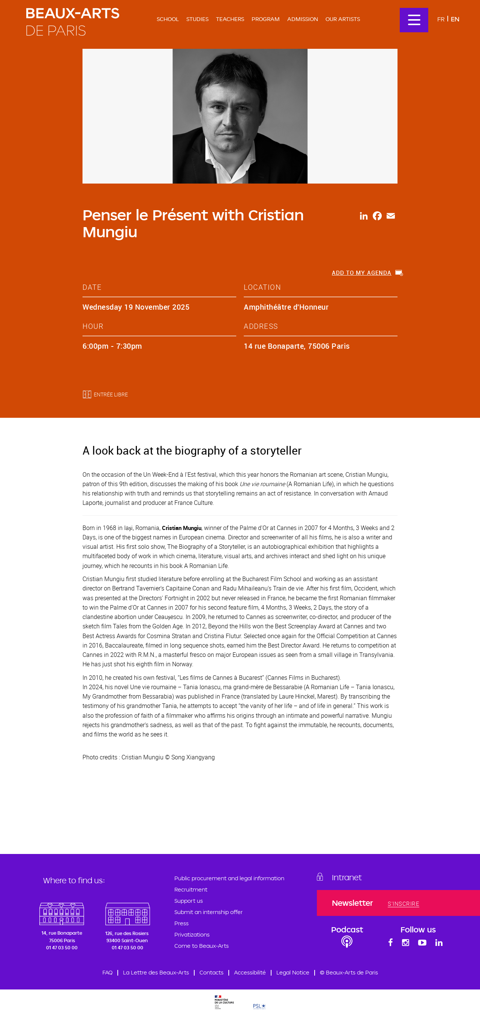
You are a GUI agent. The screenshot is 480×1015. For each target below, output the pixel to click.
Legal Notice (292, 972)
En (455, 19)
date (92, 287)
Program (266, 19)
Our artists (343, 19)
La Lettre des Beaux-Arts (156, 972)
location (262, 287)
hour (93, 326)
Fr (441, 19)
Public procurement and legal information (229, 878)
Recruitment (190, 889)
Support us (188, 900)
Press (181, 923)
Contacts (212, 972)
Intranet (347, 877)
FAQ (107, 972)
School (168, 19)
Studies (197, 19)
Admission (302, 19)
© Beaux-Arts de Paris (349, 972)
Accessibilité (250, 972)
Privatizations (192, 934)
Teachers (230, 19)
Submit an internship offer (208, 912)
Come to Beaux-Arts (201, 945)
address (261, 326)
